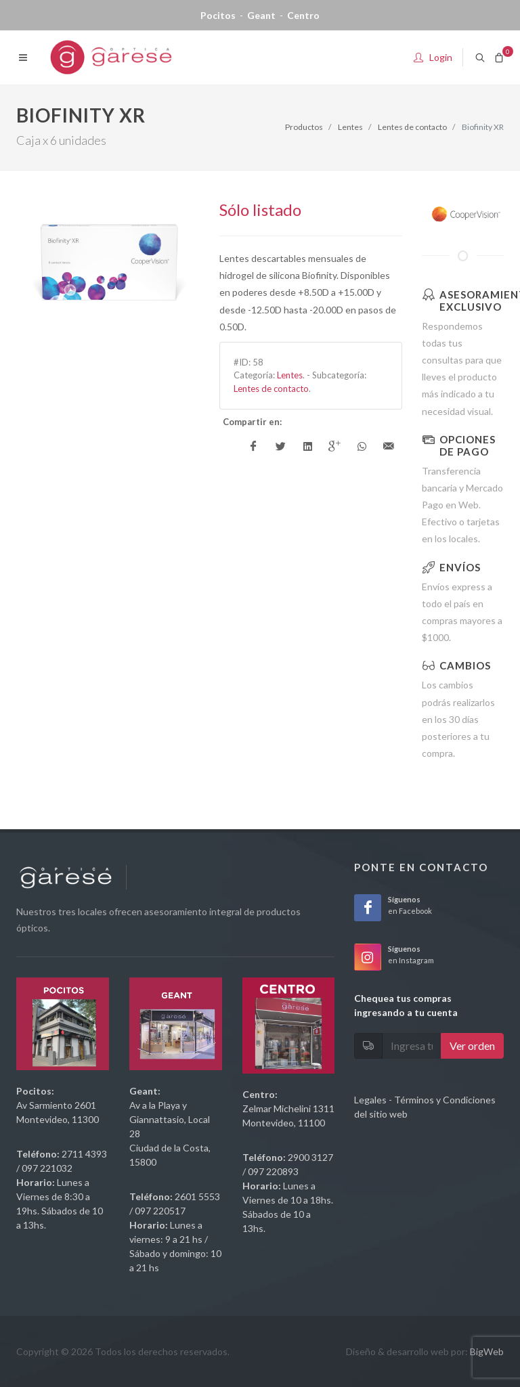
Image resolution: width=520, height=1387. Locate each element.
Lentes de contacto (412, 127)
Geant (261, 15)
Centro (303, 15)
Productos (304, 127)
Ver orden (472, 1045)
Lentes (350, 127)
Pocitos (218, 15)
